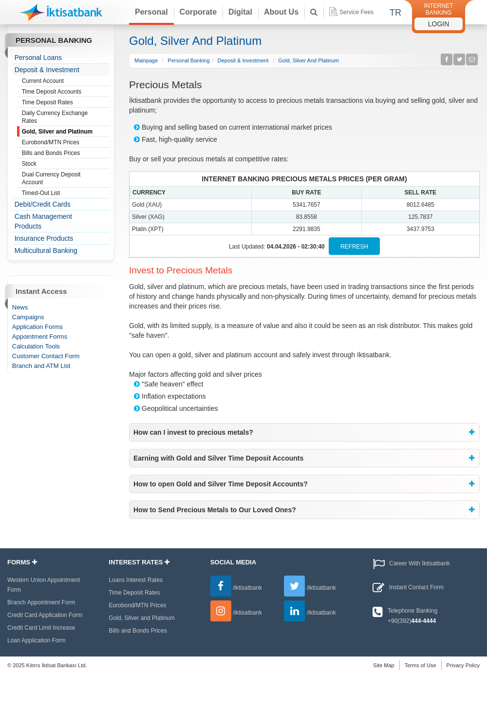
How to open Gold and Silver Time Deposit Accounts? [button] (220, 484)
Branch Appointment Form (41, 602)
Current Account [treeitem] (66, 81)
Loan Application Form (36, 640)
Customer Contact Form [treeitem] (46, 356)
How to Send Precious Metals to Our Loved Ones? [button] (214, 510)
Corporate (198, 12)
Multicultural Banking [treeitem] (46, 250)
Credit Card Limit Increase (41, 627)
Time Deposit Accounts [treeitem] (66, 92)
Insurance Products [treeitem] (44, 238)
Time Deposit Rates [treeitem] (66, 102)
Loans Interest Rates (136, 580)
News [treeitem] (20, 307)
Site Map (383, 665)
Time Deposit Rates (134, 592)
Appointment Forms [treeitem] (39, 336)
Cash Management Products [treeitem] (43, 221)
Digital (240, 12)
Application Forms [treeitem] (37, 326)
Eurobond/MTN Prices (137, 605)
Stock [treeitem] (66, 164)
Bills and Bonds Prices (138, 630)
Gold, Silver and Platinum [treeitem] (66, 132)
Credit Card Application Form (44, 615)
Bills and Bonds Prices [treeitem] (66, 153)
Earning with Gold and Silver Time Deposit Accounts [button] (218, 458)
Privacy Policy (463, 665)
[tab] (304, 432)
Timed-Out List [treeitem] (66, 193)
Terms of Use (420, 665)
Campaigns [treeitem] (28, 317)
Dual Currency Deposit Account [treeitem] (66, 178)
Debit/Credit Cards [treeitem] (43, 204)
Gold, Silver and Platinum (141, 618)
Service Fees (351, 11)
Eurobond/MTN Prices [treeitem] (66, 142)
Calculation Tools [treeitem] (36, 346)
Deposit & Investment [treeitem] (47, 70)
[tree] (61, 154)
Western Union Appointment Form (43, 585)
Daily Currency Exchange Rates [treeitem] (66, 116)
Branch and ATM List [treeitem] (41, 365)
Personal (151, 12)
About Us (281, 12)
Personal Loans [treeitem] (38, 57)
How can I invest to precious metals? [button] (193, 432)
